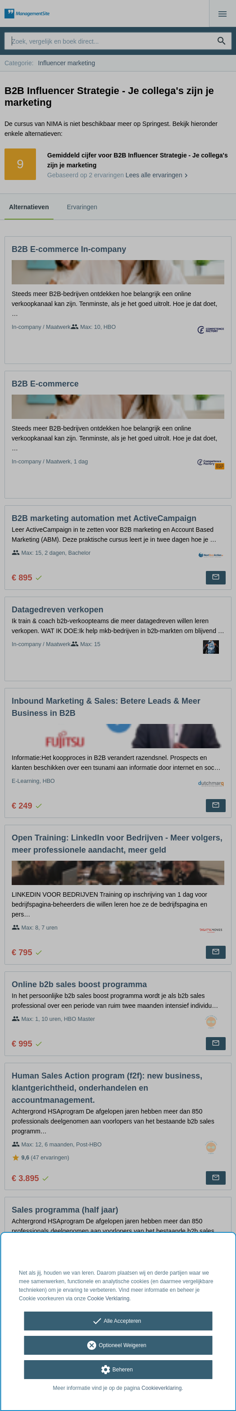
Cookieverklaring (162, 1388)
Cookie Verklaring (108, 1298)
